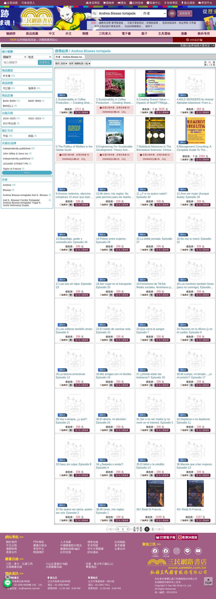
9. (74, 197)
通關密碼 (11, 548)
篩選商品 (44, 62)
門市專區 (38, 542)
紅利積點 (120, 542)
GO (172, 13)
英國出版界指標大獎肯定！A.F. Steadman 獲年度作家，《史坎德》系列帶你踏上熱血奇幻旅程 (204, 45)
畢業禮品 (91, 566)
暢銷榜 (10, 33)
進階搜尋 (184, 13)
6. (114, 150)
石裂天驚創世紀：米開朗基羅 (142, 22)
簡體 (85, 33)
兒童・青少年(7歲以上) (99, 563)
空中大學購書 (95, 548)
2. (114, 103)
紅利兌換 (136, 3)
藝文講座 (188, 3)
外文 (68, 33)
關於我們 (11, 542)
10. (114, 197)
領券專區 (171, 3)
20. (195, 287)
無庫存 (64, 112)
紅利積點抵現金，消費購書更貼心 (34, 39)
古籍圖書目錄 (14, 566)
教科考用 (204, 33)
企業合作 (120, 548)
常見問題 (92, 545)
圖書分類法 (40, 545)
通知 (122, 3)
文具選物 (164, 33)
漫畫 (184, 33)
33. (73, 464)
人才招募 (65, 542)
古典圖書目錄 (54, 566)
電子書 (126, 33)
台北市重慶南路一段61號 (101, 581)
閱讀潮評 (38, 552)
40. (190, 509)
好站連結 (92, 552)
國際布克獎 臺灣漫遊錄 (111, 22)
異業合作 (11, 552)
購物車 (108, 3)
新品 (32, 33)
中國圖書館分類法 (71, 545)
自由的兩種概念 (133, 26)
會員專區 (93, 3)
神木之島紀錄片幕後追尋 (107, 26)
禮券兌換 (92, 542)
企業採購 (11, 3)
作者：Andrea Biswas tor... (70, 57)
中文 (52, 33)
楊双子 (149, 26)
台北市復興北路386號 (18, 581)
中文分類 (11, 545)
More (27, 172)
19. (155, 287)
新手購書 (120, 545)
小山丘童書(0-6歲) (57, 563)
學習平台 (205, 3)
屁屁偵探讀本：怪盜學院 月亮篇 (179, 22)
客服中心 (153, 3)
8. (194, 150)
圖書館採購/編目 (70, 548)
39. (150, 509)
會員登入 (28, 3)
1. (74, 103)
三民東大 (105, 33)
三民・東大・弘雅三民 (19, 563)
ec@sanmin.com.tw (29, 588)
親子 (144, 33)
